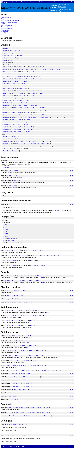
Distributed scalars (7, 25)
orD (3, 90)
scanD (3, 77)
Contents (66, 2)
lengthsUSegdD (6, 136)
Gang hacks (4, 19)
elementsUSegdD (7, 141)
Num (9, 93)
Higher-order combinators (9, 22)
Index (71, 2)
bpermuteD (5, 154)
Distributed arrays (6, 28)
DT (6, 64)
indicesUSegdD (6, 138)
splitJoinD (5, 125)
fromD (3, 160)
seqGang (4, 59)
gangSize (4, 54)
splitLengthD (6, 112)
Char (6, 241)
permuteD (4, 152)
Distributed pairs (6, 27)
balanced (4, 146)
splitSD (4, 130)
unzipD (4, 98)
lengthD (4, 106)
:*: (47, 77)
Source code (58, 2)
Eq (8, 80)
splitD (4, 114)
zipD (3, 96)
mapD (3, 69)
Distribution (24, 114)
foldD (3, 74)
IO (15, 51)
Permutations (5, 30)
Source (71, 172)
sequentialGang (7, 56)
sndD (3, 104)
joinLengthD (5, 120)
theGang (4, 62)
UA (10, 106)
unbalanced (5, 149)
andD (3, 88)
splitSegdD (5, 128)
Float (6, 245)
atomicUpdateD (6, 157)
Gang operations (6, 17)
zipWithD (4, 72)
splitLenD (5, 109)
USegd (19, 128)
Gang (6, 48)
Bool (38, 80)
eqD (3, 80)
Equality (3, 23)
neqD (3, 82)
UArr (20, 106)
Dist (7, 66)
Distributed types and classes (10, 20)
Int (11, 51)
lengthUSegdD (6, 133)
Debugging (4, 31)
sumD (3, 93)
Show (4, 180)
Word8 (6, 249)
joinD (3, 122)
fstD (3, 101)
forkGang (4, 51)
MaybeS (13, 255)
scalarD (4, 85)
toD (3, 162)
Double (7, 243)
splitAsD (4, 117)
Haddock (12, 473)
